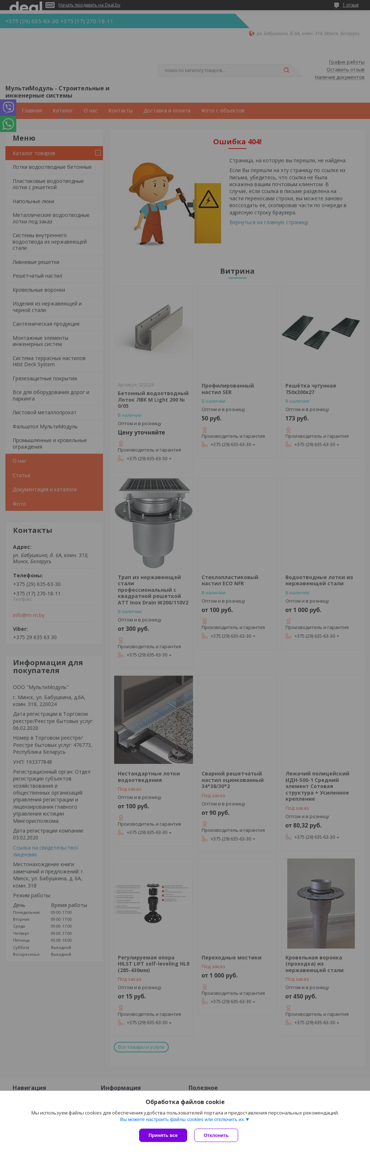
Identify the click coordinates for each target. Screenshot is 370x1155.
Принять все (163, 1135)
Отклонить (216, 1135)
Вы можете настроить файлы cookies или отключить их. (182, 1119)
